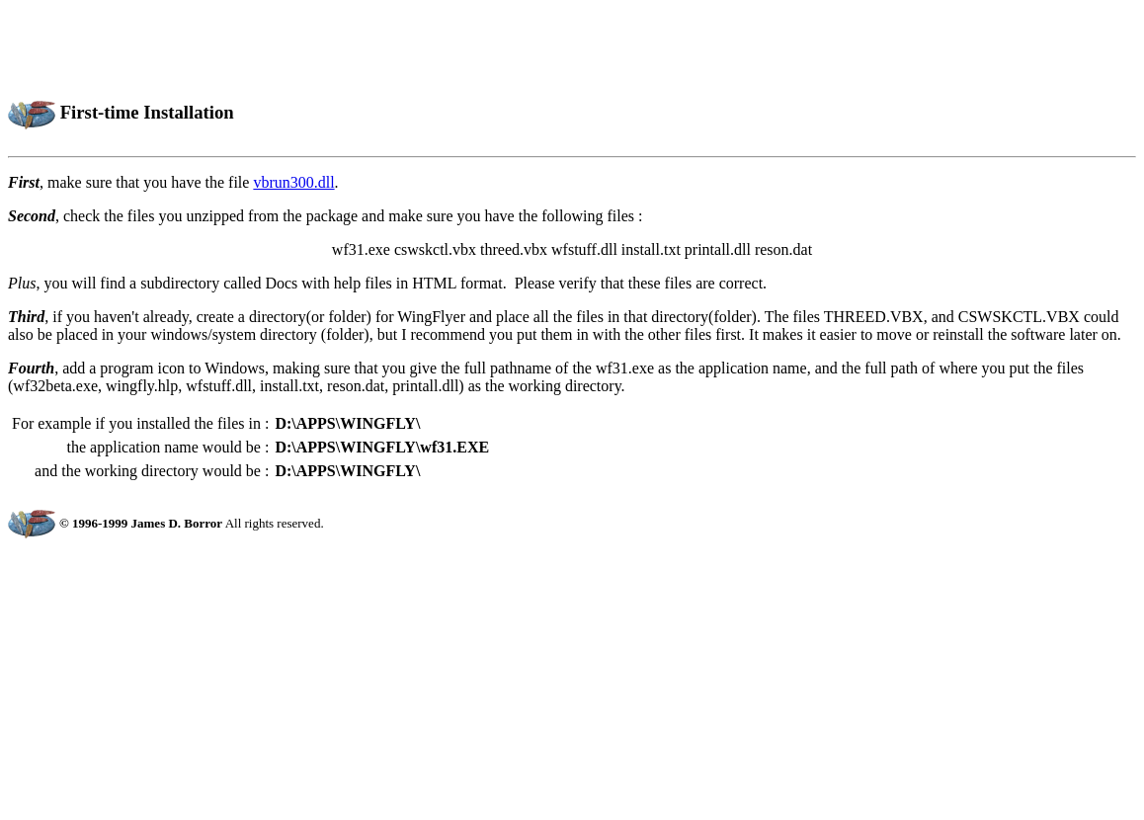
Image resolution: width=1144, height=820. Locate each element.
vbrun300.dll (293, 182)
